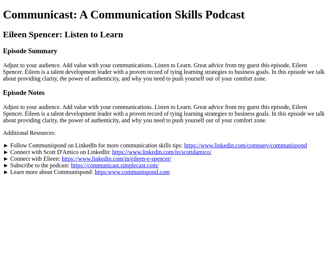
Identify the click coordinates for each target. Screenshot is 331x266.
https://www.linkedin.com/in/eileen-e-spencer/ (116, 159)
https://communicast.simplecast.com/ (114, 165)
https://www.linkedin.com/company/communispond (245, 145)
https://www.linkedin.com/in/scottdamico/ (162, 152)
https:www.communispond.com (132, 172)
